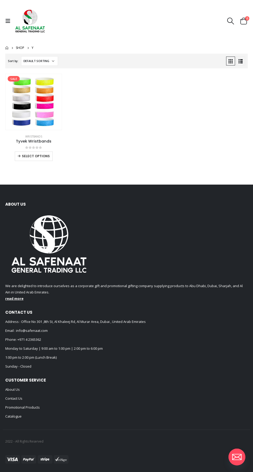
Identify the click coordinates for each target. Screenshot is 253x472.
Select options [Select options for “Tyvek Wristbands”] (36, 156)
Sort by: (13, 61)
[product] (34, 102)
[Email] (236, 457)
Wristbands (33, 136)
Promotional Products (22, 407)
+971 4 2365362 (29, 339)
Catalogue (13, 416)
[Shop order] (39, 61)
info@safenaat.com (31, 330)
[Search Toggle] (231, 21)
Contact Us (13, 398)
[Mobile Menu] (9, 21)
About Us (12, 389)
